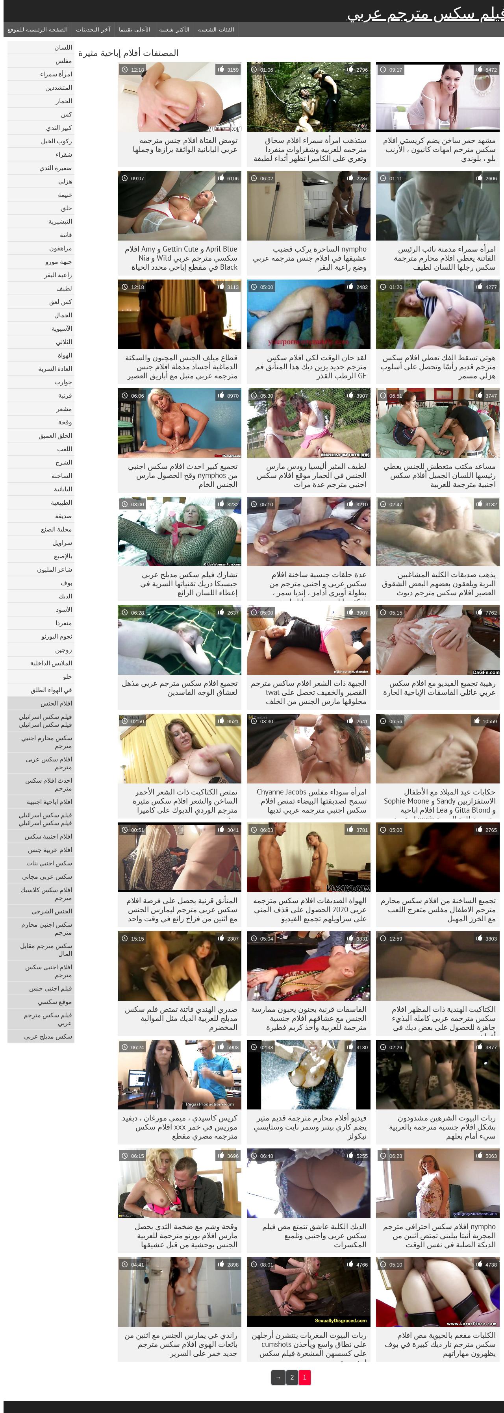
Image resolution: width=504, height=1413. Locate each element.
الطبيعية (58, 502)
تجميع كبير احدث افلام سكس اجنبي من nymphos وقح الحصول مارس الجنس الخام (179, 475)
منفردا (60, 623)
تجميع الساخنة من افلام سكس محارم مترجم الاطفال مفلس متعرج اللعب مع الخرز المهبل (434, 909)
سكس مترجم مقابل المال (43, 949)
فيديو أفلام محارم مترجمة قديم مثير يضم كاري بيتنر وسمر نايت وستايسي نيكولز (306, 1127)
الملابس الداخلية (48, 663)
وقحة (62, 422)
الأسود (60, 609)
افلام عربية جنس (46, 850)
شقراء (60, 154)
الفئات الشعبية (213, 29)
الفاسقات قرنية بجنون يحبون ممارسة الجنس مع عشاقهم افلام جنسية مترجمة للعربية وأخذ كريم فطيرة (305, 1018)
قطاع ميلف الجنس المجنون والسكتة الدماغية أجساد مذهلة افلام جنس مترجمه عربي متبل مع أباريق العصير (178, 366)
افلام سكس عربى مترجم (45, 763)
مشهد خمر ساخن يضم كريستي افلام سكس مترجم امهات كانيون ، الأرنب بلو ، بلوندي (436, 149)
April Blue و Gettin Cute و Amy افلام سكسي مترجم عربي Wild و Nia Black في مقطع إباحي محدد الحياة (177, 258)
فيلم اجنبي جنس (47, 988)
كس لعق (57, 302)
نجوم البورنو (53, 636)
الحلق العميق (52, 435)
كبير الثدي (56, 127)
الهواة (61, 355)
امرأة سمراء (53, 74)
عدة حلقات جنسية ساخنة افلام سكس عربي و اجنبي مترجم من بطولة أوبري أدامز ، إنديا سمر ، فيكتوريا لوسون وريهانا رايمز (314, 585)
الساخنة (58, 476)
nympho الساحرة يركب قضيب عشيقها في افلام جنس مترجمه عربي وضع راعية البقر (306, 258)
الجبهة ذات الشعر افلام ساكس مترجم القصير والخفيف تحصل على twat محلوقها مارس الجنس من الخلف (305, 692)
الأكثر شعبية (171, 29)
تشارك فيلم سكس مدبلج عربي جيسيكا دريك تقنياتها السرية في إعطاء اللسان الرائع (185, 583)
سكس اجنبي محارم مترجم (43, 928)
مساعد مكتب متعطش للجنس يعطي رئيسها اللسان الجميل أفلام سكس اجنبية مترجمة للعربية (436, 475)
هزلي (62, 181)
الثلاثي (60, 342)
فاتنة (62, 235)
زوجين (60, 650)
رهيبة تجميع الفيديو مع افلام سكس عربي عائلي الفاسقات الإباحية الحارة (436, 687)
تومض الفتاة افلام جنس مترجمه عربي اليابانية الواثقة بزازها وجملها (181, 144)
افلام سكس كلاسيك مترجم (43, 894)
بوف (63, 583)
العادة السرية (52, 368)
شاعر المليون (51, 569)
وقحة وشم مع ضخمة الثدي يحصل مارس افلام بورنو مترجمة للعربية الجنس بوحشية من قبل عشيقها (182, 1235)
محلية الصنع (53, 529)
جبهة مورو (55, 261)
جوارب (60, 382)
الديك (62, 596)
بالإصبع (59, 556)
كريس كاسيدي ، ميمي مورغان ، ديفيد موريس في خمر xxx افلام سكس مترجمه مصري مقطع (176, 1127)
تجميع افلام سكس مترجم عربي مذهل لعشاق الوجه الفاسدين (176, 687)
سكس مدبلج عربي (44, 1036)
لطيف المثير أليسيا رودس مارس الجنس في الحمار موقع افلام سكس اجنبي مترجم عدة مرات (308, 475)
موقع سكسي (51, 1002)
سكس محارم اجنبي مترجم (43, 742)
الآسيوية (58, 328)
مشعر (61, 409)
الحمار (60, 101)
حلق (63, 208)
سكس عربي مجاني (44, 876)
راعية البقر (55, 275)
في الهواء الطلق (48, 690)
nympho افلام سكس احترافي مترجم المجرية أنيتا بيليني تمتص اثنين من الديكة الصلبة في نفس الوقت (436, 1235)
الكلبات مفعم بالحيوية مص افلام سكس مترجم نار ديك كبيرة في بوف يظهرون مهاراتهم (436, 1344)
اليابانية (59, 489)
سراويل (59, 542)
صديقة (60, 516)
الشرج (60, 462)
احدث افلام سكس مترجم (45, 784)
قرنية (62, 395)
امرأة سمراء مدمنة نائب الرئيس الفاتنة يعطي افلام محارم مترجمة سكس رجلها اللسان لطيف (441, 258)
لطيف (61, 288)
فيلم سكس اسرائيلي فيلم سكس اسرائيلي (42, 720)
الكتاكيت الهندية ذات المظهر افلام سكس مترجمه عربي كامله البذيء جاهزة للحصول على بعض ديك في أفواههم (440, 1020)
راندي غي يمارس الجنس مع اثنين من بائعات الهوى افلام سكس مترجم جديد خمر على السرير (177, 1344)
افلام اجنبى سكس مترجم (45, 971)
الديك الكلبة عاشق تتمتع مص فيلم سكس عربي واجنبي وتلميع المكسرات (311, 1235)
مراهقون (57, 248)
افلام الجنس (53, 703)
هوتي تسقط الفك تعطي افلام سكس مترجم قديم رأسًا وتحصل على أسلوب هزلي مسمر (434, 366)
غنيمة (61, 194)
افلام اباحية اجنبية (46, 802)
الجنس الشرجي (48, 911)
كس (63, 114)
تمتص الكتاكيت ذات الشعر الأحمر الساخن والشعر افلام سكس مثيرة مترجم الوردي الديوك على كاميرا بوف (181, 803)
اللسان (60, 47)
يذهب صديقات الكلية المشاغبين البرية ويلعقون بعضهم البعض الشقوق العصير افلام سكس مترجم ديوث (435, 583)
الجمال (60, 315)
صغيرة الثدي (52, 168)
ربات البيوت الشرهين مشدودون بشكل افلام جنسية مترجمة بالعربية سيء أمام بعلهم (438, 1127)
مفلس (60, 61)
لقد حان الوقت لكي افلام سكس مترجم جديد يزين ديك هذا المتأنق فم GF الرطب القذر (307, 366)
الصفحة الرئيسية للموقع (34, 29)
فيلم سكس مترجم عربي (423, 13)
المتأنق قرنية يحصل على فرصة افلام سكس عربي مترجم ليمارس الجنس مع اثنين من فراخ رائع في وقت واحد (178, 909)
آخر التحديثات (89, 29)
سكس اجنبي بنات (46, 863)
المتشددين (55, 87)
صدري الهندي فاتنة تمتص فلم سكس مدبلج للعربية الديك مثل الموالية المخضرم (177, 1018)
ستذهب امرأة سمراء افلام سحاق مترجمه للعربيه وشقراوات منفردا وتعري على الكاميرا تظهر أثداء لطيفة (306, 149)
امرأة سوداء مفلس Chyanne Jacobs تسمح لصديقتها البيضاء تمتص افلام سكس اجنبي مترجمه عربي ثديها (308, 801)
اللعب (61, 449)
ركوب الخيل (53, 141)
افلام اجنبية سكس (45, 836)
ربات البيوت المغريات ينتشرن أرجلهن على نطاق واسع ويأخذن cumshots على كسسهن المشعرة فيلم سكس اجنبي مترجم (305, 1346)
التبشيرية (57, 221)
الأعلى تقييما (131, 29)
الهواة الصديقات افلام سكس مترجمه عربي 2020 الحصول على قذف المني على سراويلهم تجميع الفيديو (306, 909)
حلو (64, 676)
